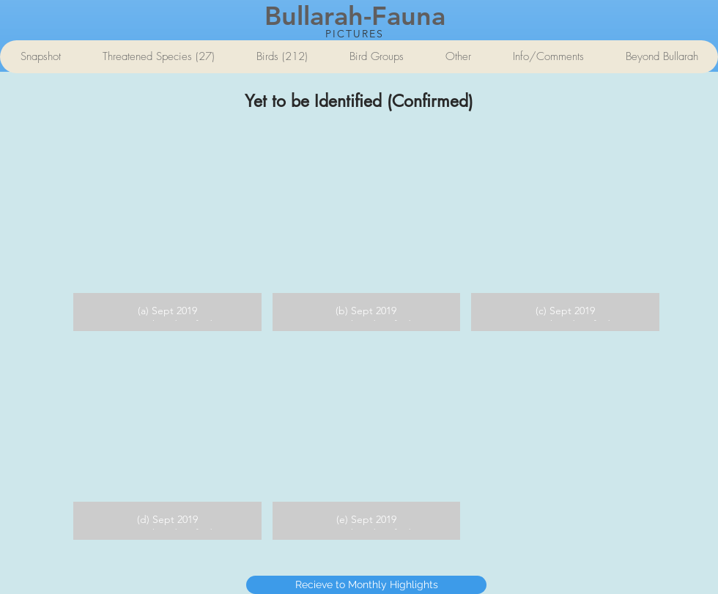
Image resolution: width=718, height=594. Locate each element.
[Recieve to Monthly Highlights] (366, 585)
